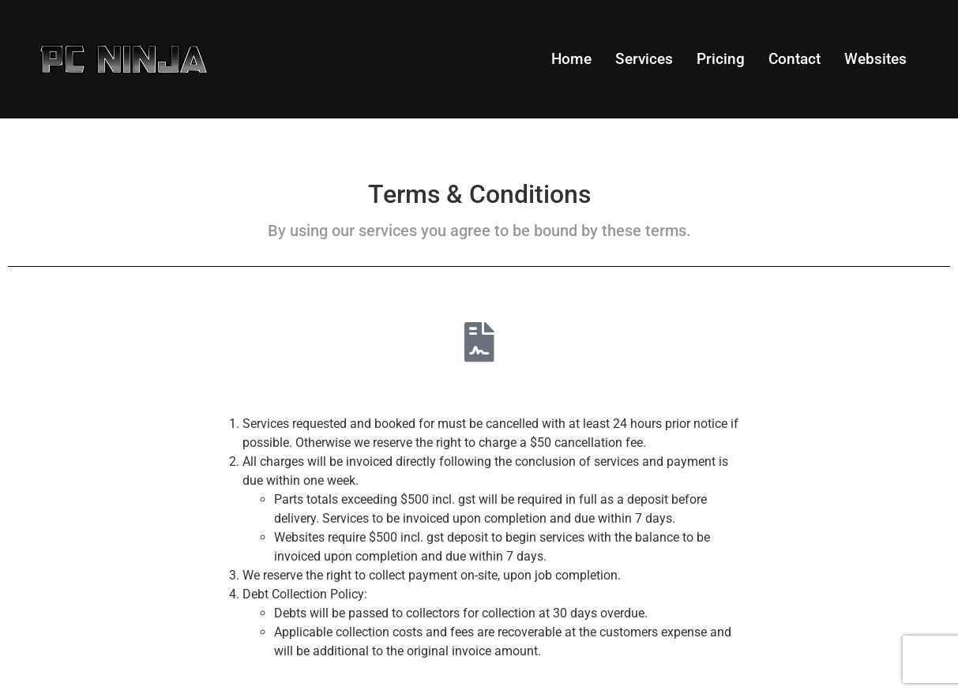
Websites (875, 59)
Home (571, 59)
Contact (794, 59)
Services (644, 59)
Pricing (721, 59)
